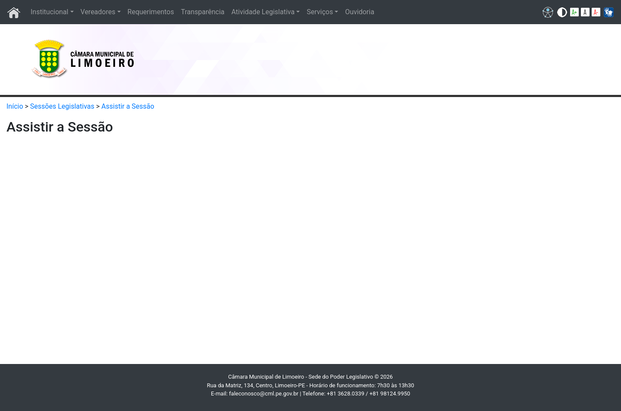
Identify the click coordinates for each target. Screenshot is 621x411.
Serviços (320, 12)
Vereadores (98, 12)
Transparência (202, 12)
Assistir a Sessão (127, 106)
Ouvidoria (359, 12)
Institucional (49, 12)
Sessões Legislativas (62, 106)
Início (14, 106)
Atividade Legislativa (263, 12)
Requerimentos (151, 12)
